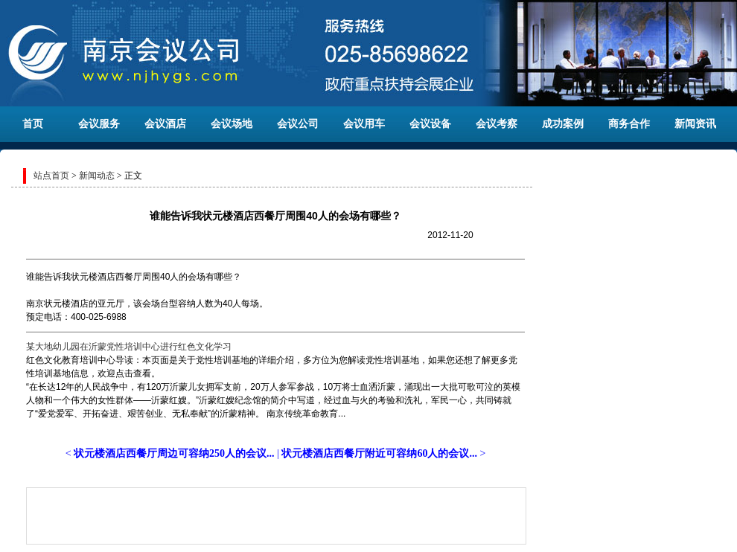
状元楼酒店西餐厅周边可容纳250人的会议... (174, 453)
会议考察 (496, 123)
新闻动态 (97, 175)
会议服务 (99, 123)
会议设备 (430, 123)
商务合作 (629, 123)
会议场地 (231, 123)
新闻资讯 (695, 123)
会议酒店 (165, 123)
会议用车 (364, 123)
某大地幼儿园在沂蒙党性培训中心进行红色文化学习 (129, 346)
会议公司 (298, 123)
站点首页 (51, 175)
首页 (32, 123)
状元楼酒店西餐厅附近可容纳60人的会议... (379, 453)
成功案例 (563, 123)
